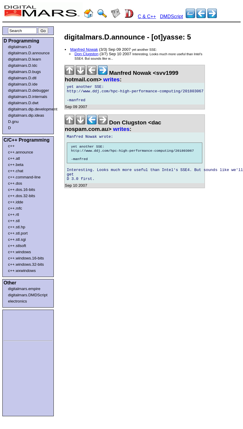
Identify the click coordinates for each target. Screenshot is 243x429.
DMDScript (171, 16)
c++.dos (15, 183)
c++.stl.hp (16, 227)
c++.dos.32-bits (21, 196)
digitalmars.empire (24, 288)
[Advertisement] (21, 324)
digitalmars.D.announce (29, 53)
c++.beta (15, 164)
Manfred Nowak (84, 49)
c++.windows (19, 252)
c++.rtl (13, 214)
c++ (11, 146)
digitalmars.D (19, 47)
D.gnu (13, 121)
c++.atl (14, 158)
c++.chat (15, 171)
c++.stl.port (18, 233)
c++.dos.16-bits (21, 189)
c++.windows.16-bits (26, 258)
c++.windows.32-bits (26, 264)
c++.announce (20, 152)
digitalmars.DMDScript (28, 295)
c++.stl (14, 221)
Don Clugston (87, 54)
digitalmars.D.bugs (24, 71)
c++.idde (15, 202)
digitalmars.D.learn (24, 59)
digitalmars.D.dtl (22, 78)
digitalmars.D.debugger (28, 90)
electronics (17, 301)
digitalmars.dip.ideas (26, 115)
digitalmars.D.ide (22, 84)
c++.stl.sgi (17, 239)
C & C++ (147, 16)
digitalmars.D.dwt (23, 103)
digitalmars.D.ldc (22, 65)
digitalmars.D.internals (27, 96)
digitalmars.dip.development (29, 109)
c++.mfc (15, 208)
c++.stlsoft (17, 245)
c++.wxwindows (22, 270)
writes (111, 79)
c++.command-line (24, 177)
